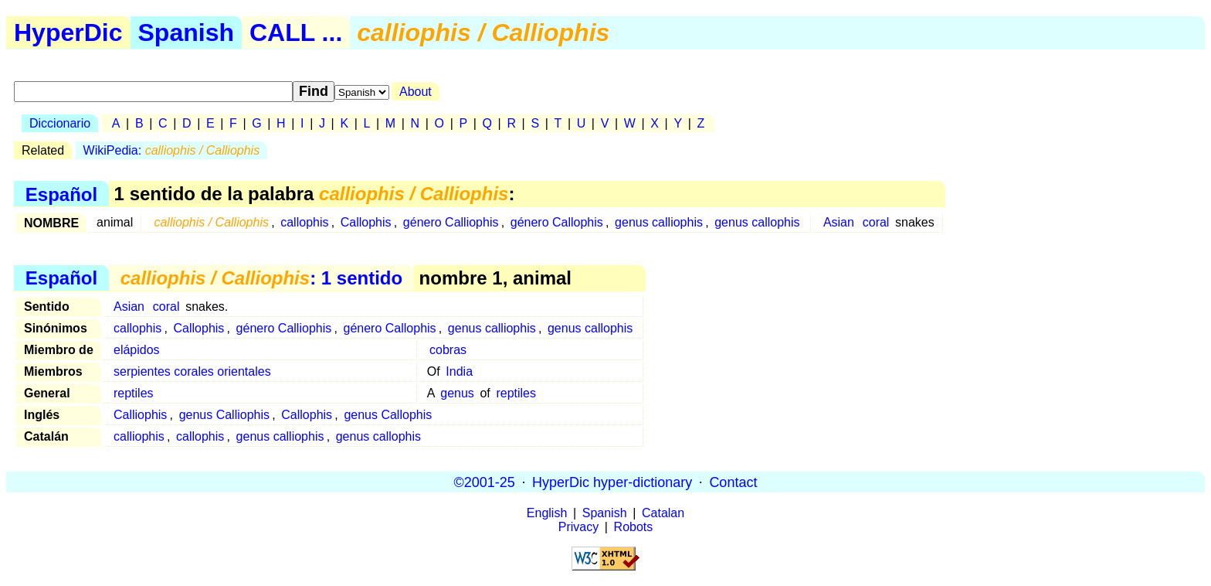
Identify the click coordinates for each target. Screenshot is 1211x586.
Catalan (663, 513)
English (547, 513)
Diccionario (59, 123)
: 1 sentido (261, 277)
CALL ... (295, 32)
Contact (733, 481)
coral (876, 222)
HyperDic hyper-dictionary (612, 481)
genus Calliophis (224, 414)
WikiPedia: (171, 150)
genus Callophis (388, 414)
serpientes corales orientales (192, 371)
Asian (838, 222)
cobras (447, 349)
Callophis (366, 222)
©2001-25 (484, 481)
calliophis (139, 436)
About (415, 91)
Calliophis (140, 414)
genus (457, 393)
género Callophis (557, 222)
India (459, 371)
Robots (633, 526)
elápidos (137, 349)
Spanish (186, 32)
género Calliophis (451, 222)
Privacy (578, 526)
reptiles (134, 393)
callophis (304, 222)
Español (61, 193)
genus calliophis (659, 222)
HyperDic (68, 32)
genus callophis (756, 222)
